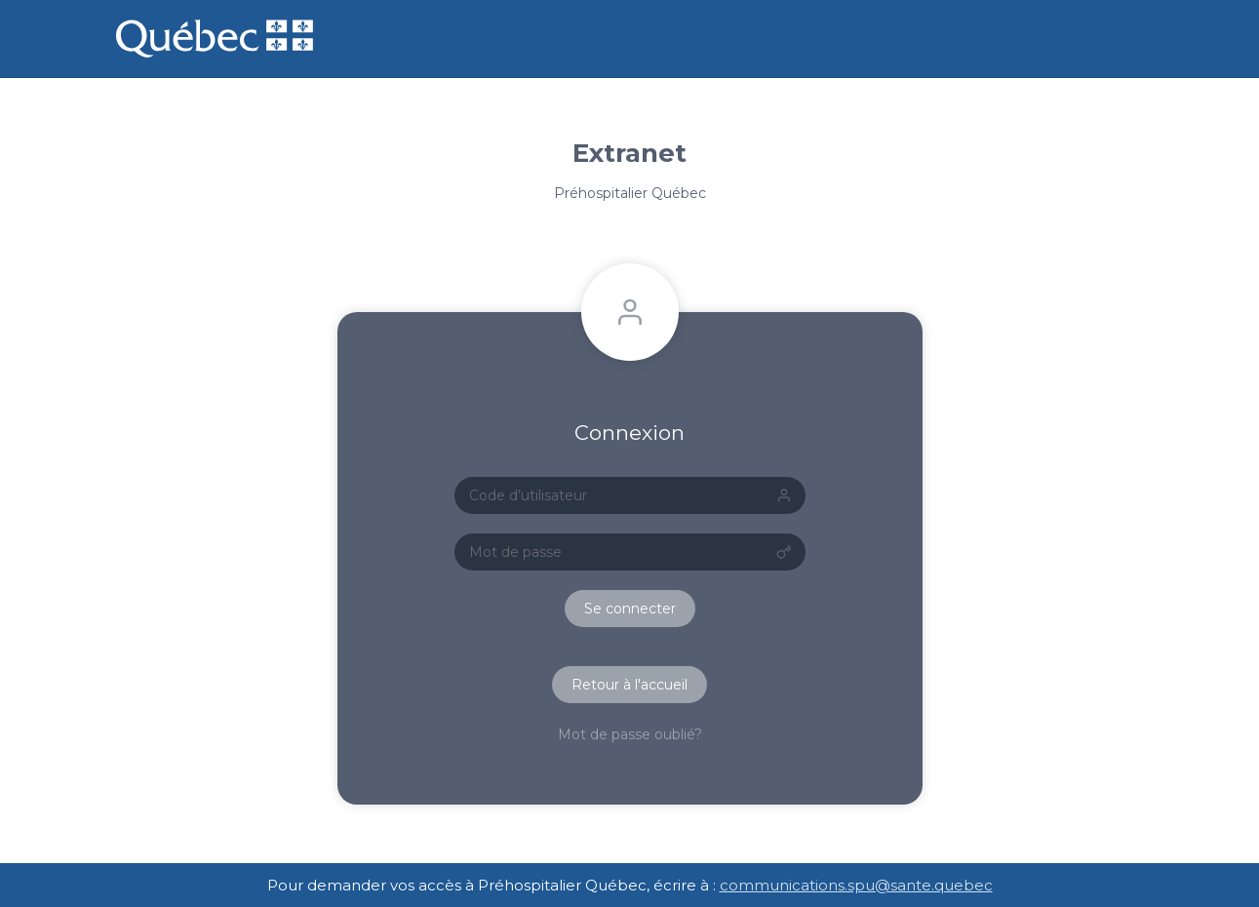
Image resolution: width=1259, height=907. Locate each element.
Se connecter (630, 608)
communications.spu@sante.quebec (856, 885)
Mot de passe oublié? (630, 734)
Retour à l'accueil (629, 684)
